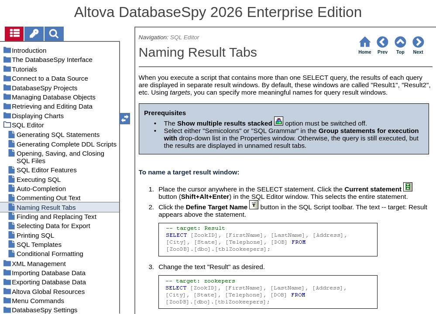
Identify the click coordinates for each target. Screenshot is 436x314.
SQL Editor (184, 37)
